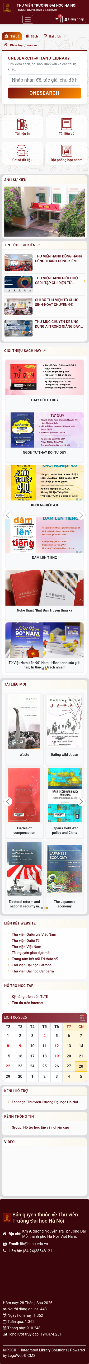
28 (81, 1066)
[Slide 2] (25, 230)
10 (32, 1046)
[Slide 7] (44, 230)
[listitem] (22, 126)
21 (81, 1056)
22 (8, 1066)
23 (20, 1066)
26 (57, 1066)
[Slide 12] (63, 230)
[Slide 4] (33, 230)
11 (44, 1046)
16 (20, 1056)
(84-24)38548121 (37, 1251)
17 (32, 1056)
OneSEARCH (44, 93)
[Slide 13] (67, 230)
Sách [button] (32, 36)
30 (20, 1076)
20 (69, 1056)
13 (69, 1046)
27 (69, 1066)
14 (81, 1046)
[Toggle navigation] (27, 19)
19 (57, 1056)
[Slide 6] (41, 230)
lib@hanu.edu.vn (34, 1244)
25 (44, 1066)
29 (8, 1076)
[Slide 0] (18, 230)
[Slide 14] (71, 230)
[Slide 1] (22, 230)
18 (44, 1056)
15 (8, 1056)
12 (57, 1046)
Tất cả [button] (12, 36)
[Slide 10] (56, 230)
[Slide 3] (29, 230)
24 (32, 1066)
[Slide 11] (59, 230)
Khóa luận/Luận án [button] (21, 45)
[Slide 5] (37, 230)
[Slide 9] (52, 230)
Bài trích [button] (52, 36)
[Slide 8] (48, 230)
